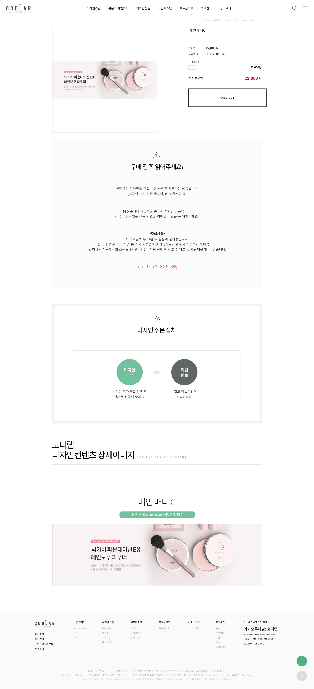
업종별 (105, 633)
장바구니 (225, 8)
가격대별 (106, 637)
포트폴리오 (186, 8)
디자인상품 (143, 8)
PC (75, 633)
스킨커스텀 (165, 8)
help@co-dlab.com (73, 675)
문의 (218, 628)
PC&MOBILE (80, 628)
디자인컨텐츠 (234, 20)
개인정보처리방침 (44, 644)
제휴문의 (39, 648)
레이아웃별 (107, 628)
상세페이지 (136, 637)
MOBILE (78, 637)
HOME (207, 20)
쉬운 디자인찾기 (118, 8)
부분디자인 (219, 20)
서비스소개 (192, 628)
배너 (246, 20)
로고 (18, 8)
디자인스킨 (94, 8)
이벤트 (219, 637)
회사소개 (39, 634)
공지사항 (220, 633)
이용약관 (39, 639)
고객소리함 (221, 646)
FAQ (218, 642)
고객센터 (206, 8)
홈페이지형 (107, 642)
